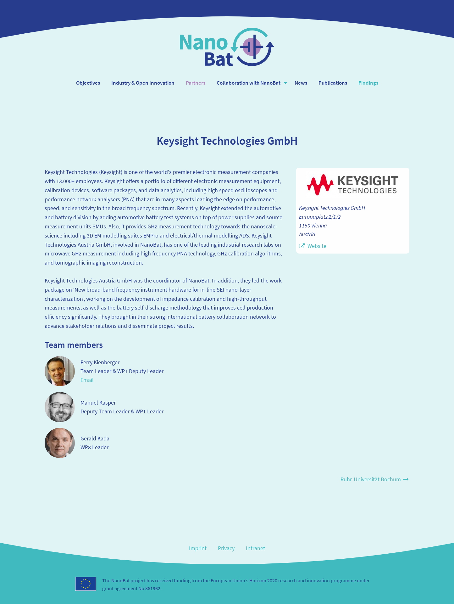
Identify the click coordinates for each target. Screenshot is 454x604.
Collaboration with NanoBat (248, 82)
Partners (195, 82)
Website (316, 245)
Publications (332, 82)
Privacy (226, 548)
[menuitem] (88, 82)
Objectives (88, 82)
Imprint (198, 548)
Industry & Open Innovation (142, 82)
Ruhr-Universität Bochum (374, 479)
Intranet (255, 548)
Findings (368, 82)
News (301, 82)
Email (87, 379)
